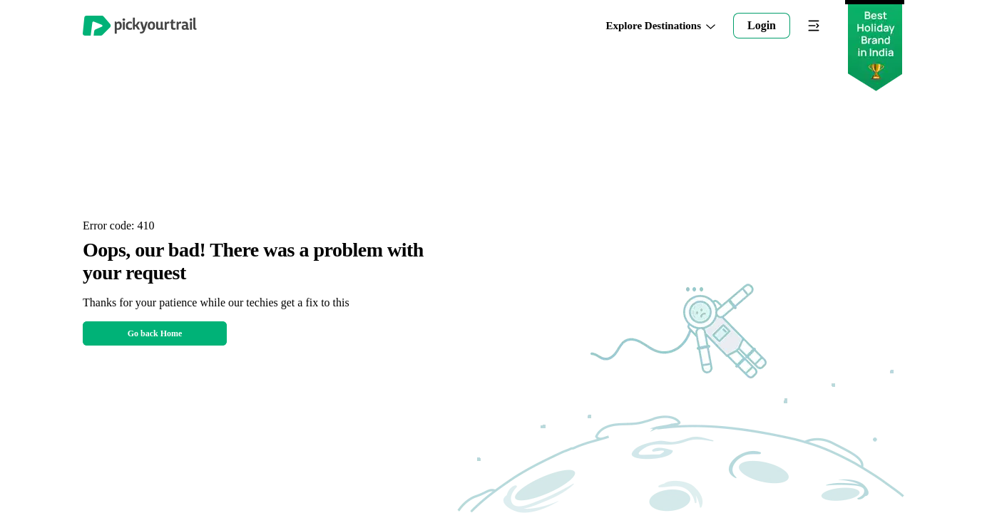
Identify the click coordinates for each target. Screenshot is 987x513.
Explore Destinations (661, 26)
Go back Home (155, 333)
